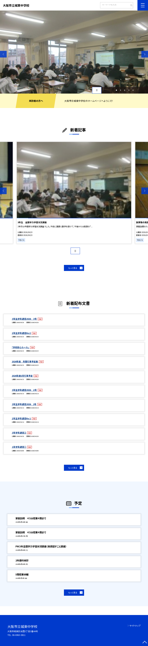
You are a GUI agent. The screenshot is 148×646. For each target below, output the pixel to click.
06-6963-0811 (18, 634)
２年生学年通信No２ (21, 333)
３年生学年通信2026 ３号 (24, 318)
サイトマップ (135, 625)
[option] (74, 52)
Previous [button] (3, 54)
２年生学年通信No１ (21, 418)
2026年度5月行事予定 (22, 375)
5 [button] (133, 90)
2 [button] (120, 90)
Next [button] (144, 54)
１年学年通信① (19, 446)
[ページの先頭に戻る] (144, 642)
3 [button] (124, 90)
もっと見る (72, 267)
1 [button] (116, 90)
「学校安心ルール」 (21, 347)
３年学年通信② (19, 432)
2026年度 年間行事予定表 (25, 361)
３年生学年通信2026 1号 (24, 404)
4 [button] (128, 90)
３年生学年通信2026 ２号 (24, 389)
